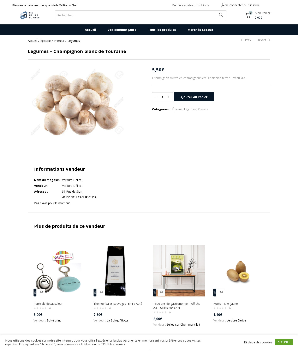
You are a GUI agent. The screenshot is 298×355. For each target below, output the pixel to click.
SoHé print (56, 317)
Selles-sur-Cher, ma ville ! (185, 322)
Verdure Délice (72, 186)
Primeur (59, 41)
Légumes (73, 41)
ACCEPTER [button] (284, 342)
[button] (257, 15)
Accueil (90, 30)
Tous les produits (162, 30)
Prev (246, 40)
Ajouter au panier (193, 97)
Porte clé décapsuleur (49, 301)
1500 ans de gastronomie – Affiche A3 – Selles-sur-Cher (178, 303)
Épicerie (45, 41)
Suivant (263, 40)
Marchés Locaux (200, 30)
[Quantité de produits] (162, 96)
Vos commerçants (122, 30)
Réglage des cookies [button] (258, 342)
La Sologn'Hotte (119, 322)
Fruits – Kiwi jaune (227, 301)
